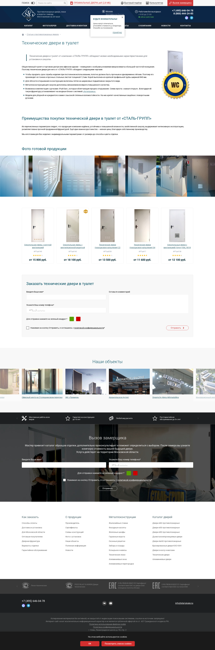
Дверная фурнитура (31, 542)
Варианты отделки (30, 547)
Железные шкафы (117, 533)
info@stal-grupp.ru (184, 603)
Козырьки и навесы (118, 551)
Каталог (28, 26)
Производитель (72, 524)
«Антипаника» (89, 91)
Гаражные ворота (117, 538)
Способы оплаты (29, 524)
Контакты (185, 26)
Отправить (177, 328)
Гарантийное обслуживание (34, 551)
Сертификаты (71, 529)
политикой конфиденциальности (89, 328)
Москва (109, 11)
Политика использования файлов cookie (107, 624)
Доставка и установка (32, 529)
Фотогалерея (49, 26)
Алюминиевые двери (161, 561)
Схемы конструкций (74, 533)
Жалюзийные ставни (118, 524)
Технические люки (117, 556)
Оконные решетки (117, 542)
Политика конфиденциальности (107, 627)
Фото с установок (73, 538)
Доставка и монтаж (76, 26)
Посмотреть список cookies (118, 643)
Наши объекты (72, 542)
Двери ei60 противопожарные (166, 524)
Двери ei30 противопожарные (166, 529)
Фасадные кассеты (117, 529)
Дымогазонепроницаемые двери (167, 538)
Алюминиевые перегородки (121, 565)
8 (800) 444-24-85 (183, 13)
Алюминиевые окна (118, 561)
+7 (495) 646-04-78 (182, 10)
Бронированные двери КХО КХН (166, 547)
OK (89, 643)
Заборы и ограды (117, 547)
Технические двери (160, 556)
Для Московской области (33, 533)
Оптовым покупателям (32, 538)
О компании (144, 26)
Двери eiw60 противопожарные (166, 542)
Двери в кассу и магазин (163, 551)
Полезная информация (75, 547)
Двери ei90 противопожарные (166, 533)
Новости (165, 26)
